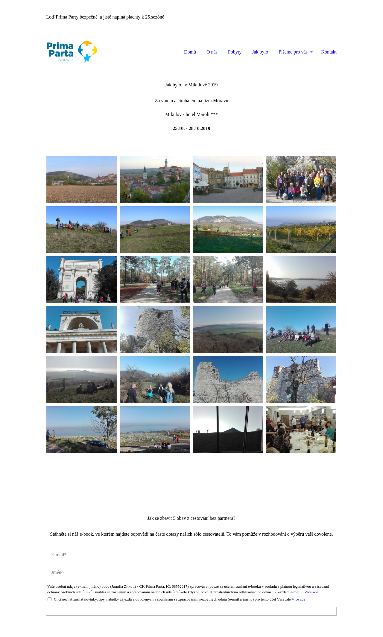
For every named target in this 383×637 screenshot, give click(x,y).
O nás (212, 51)
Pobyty (234, 51)
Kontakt (329, 51)
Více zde (311, 592)
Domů (190, 51)
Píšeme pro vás (293, 51)
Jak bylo (260, 51)
